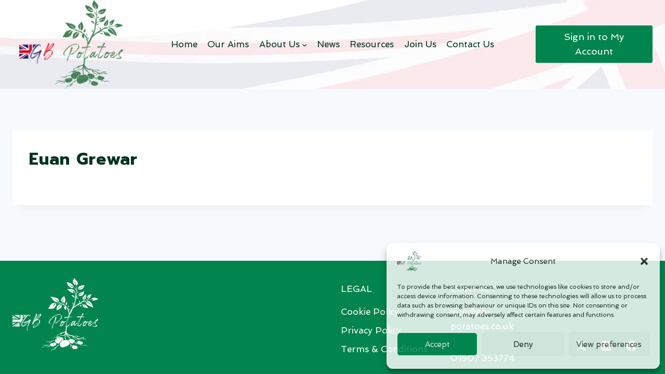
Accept (437, 344)
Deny (523, 344)
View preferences (609, 344)
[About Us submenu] (304, 44)
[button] (644, 261)
